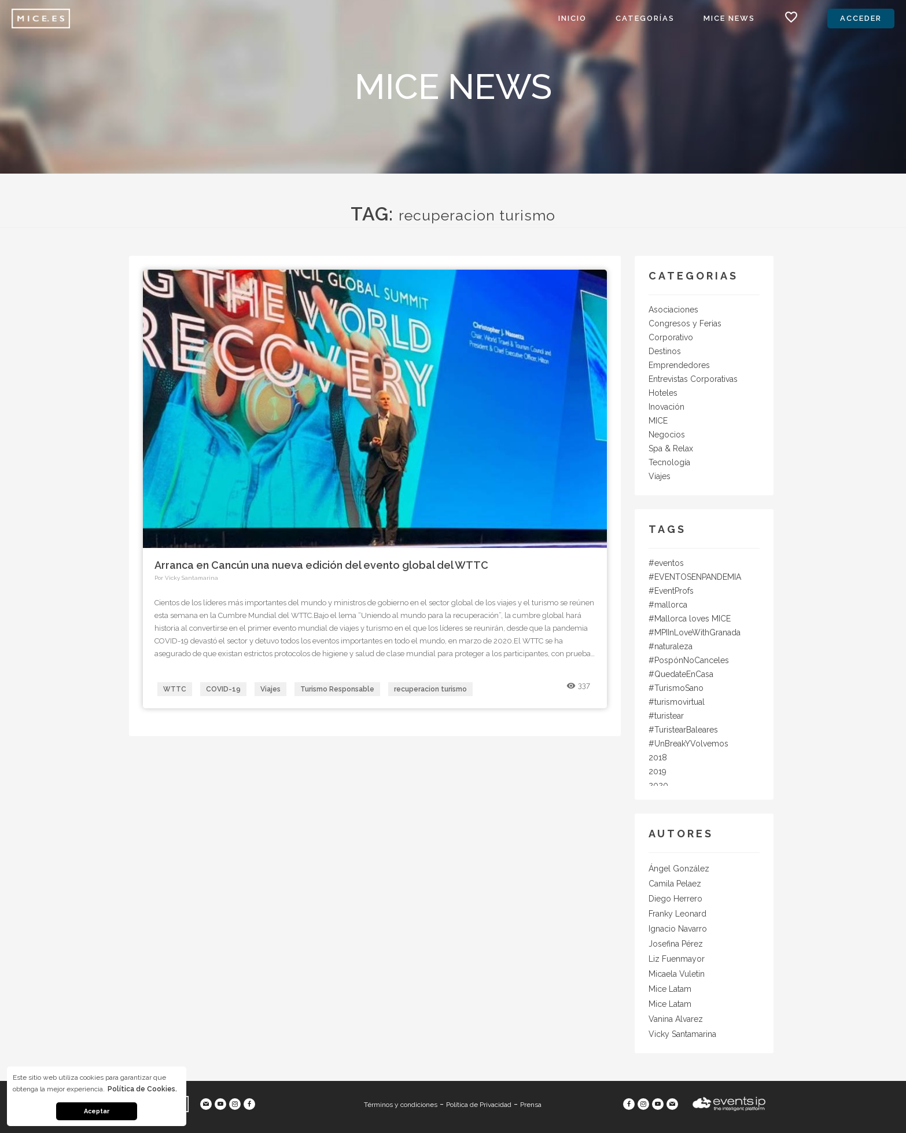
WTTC (174, 689)
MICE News (729, 18)
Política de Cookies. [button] (142, 1089)
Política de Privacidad (478, 1105)
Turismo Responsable (337, 689)
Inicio (572, 18)
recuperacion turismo (430, 689)
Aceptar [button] (96, 1111)
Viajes (270, 689)
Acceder (861, 18)
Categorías (645, 18)
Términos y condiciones (400, 1105)
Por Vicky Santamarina (186, 578)
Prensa (531, 1105)
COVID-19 (223, 689)
